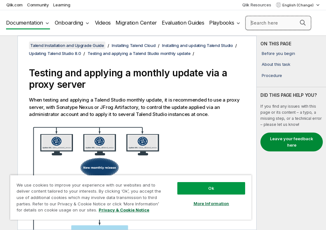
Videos (103, 22)
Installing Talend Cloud (133, 45)
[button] (303, 22)
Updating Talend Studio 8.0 (55, 53)
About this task (276, 64)
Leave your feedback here (291, 142)
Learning (61, 4)
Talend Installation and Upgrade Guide (67, 45)
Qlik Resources (256, 4)
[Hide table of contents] (8, 45)
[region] (131, 197)
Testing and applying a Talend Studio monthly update (139, 53)
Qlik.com (14, 4)
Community (38, 4)
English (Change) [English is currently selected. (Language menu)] (298, 5)
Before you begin (278, 53)
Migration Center (136, 22)
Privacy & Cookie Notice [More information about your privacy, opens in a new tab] (124, 209)
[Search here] (278, 23)
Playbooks (221, 22)
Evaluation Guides (183, 22)
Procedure (272, 75)
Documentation (24, 22)
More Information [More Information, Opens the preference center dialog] (211, 203)
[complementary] (291, 133)
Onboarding (69, 22)
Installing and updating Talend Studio (197, 45)
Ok (211, 188)
